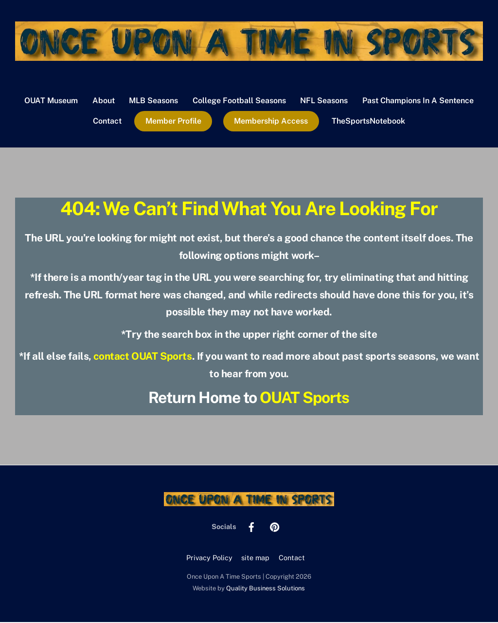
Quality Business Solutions (265, 588)
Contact (107, 122)
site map (255, 558)
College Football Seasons (239, 101)
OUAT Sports (304, 398)
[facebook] (251, 527)
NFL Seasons (324, 101)
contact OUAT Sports (142, 357)
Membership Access (271, 122)
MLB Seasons (153, 101)
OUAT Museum (51, 101)
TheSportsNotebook (368, 122)
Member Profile (173, 122)
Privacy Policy (209, 558)
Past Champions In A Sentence (418, 101)
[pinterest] (275, 527)
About (103, 101)
